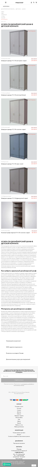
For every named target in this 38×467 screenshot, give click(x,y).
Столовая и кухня (19, 410)
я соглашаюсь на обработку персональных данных (24, 388)
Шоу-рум (3, 25)
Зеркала (19, 427)
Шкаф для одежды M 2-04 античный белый (13, 99)
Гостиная (19, 412)
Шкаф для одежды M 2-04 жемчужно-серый (14, 65)
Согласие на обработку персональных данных (19, 440)
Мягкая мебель (19, 421)
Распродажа (4, 23)
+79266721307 (19, 3)
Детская (19, 416)
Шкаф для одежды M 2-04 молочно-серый (13, 133)
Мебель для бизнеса (19, 430)
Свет (19, 423)
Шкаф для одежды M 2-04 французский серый (14, 202)
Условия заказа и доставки (19, 436)
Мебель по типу (19, 429)
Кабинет (19, 418)
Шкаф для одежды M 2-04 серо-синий (12, 168)
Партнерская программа (19, 447)
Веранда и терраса (19, 419)
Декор (19, 425)
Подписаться (19, 384)
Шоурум (19, 438)
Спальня (19, 414)
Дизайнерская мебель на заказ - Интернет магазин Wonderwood (2, 2)
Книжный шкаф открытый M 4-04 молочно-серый (15, 237)
